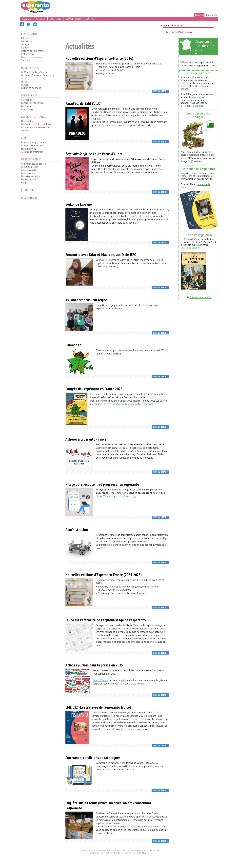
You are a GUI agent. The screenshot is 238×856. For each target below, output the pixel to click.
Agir (24, 138)
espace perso (73, 18)
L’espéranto (29, 34)
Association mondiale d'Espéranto (136, 853)
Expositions (27, 109)
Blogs (24, 182)
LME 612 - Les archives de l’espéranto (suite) (98, 707)
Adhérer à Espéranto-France (85, 439)
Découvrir (26, 38)
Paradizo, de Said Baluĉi (83, 103)
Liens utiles (29, 190)
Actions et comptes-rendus (35, 127)
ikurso (208, 152)
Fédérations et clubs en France (37, 124)
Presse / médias (31, 159)
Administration (76, 529)
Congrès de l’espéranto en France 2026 (93, 388)
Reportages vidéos (30, 176)
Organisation (27, 121)
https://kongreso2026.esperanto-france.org (128, 404)
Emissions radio (29, 170)
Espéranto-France (33, 116)
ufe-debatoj (196, 105)
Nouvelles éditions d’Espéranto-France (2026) (99, 58)
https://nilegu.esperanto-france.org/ (116, 496)
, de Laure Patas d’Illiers (93, 153)
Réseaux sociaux (29, 179)
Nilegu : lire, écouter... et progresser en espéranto (102, 484)
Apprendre (26, 41)
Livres (24, 81)
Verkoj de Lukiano (78, 204)
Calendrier (26, 99)
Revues (24, 84)
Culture (25, 47)
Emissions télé (28, 173)
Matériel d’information (32, 145)
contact (91, 18)
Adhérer (25, 130)
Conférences (27, 106)
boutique (55, 18)
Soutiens (25, 60)
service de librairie (190, 247)
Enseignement (28, 148)
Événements (29, 95)
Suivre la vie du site (198, 297)
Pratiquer (25, 44)
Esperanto (212, 15)
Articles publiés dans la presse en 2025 (94, 665)
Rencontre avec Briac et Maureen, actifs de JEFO (101, 254)
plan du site (29, 198)
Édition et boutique (31, 87)
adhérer (40, 18)
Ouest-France (100, 680)
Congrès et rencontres (32, 102)
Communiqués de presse (33, 163)
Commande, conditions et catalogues (92, 757)
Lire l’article (160, 91)
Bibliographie (28, 54)
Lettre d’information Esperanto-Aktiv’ (37, 77)
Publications (30, 67)
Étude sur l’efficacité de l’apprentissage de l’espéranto (105, 620)
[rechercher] (188, 32)
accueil (26, 18)
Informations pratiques (33, 142)
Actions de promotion (32, 151)
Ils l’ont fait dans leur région (86, 299)
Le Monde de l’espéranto (34, 72)
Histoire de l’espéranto (33, 50)
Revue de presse (29, 166)
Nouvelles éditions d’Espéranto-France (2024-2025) (103, 574)
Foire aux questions (31, 57)
